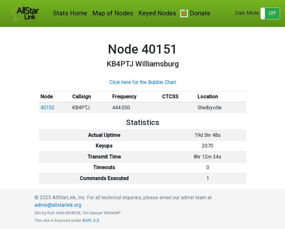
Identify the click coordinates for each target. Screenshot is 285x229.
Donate (200, 13)
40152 (47, 108)
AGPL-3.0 (90, 220)
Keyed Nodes (157, 13)
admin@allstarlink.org (57, 205)
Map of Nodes (112, 13)
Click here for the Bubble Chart (142, 82)
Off (272, 13)
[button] (270, 13)
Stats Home (70, 13)
